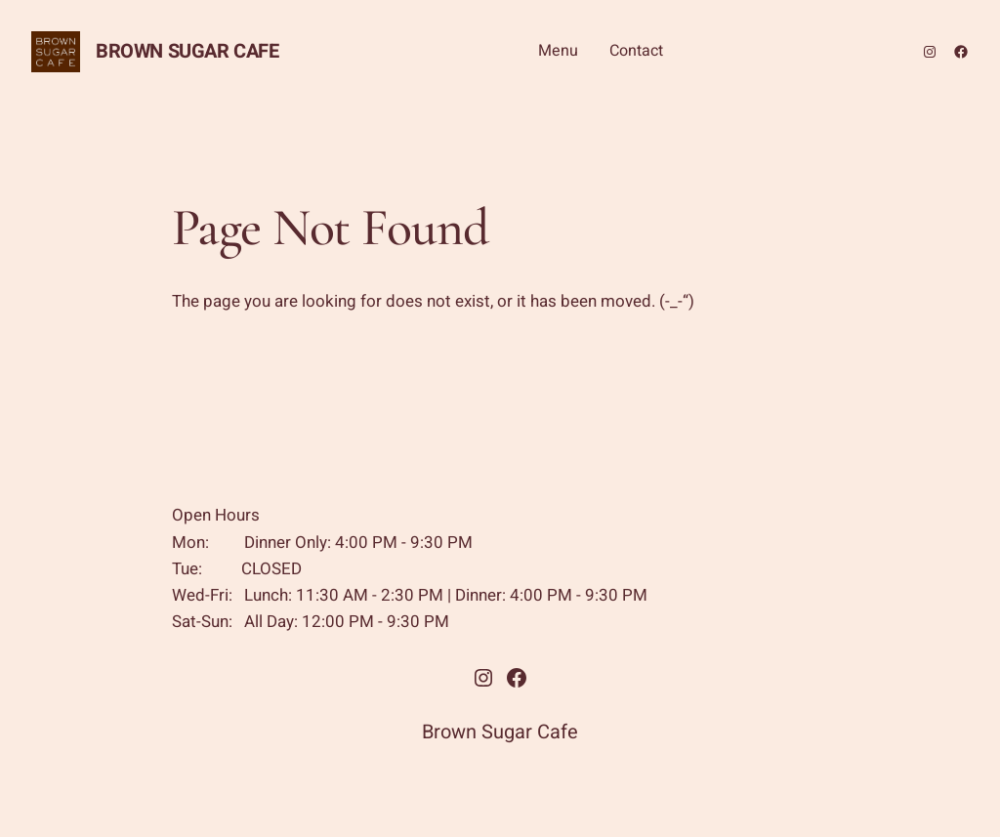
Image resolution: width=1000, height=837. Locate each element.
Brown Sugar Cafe (187, 51)
